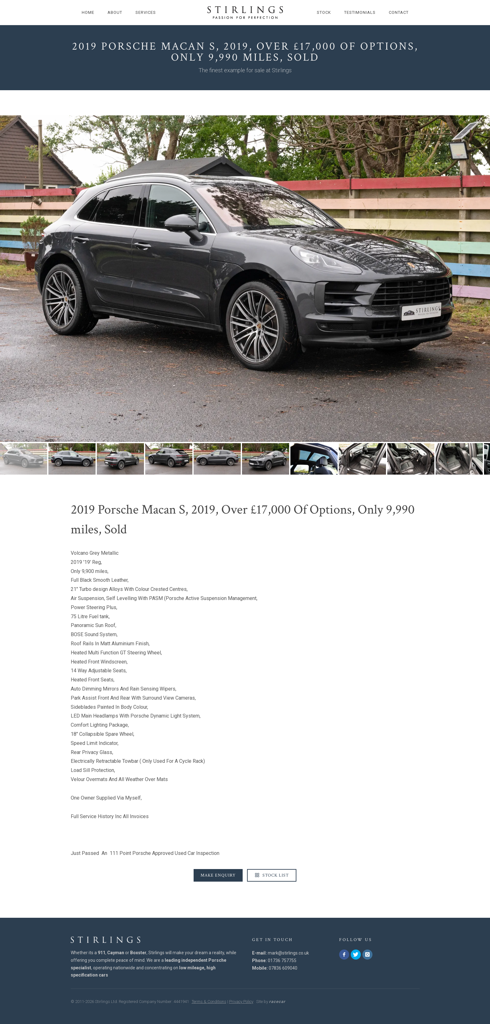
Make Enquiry (218, 875)
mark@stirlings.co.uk (288, 952)
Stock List (272, 875)
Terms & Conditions (209, 1001)
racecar (277, 1001)
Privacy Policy (241, 1001)
